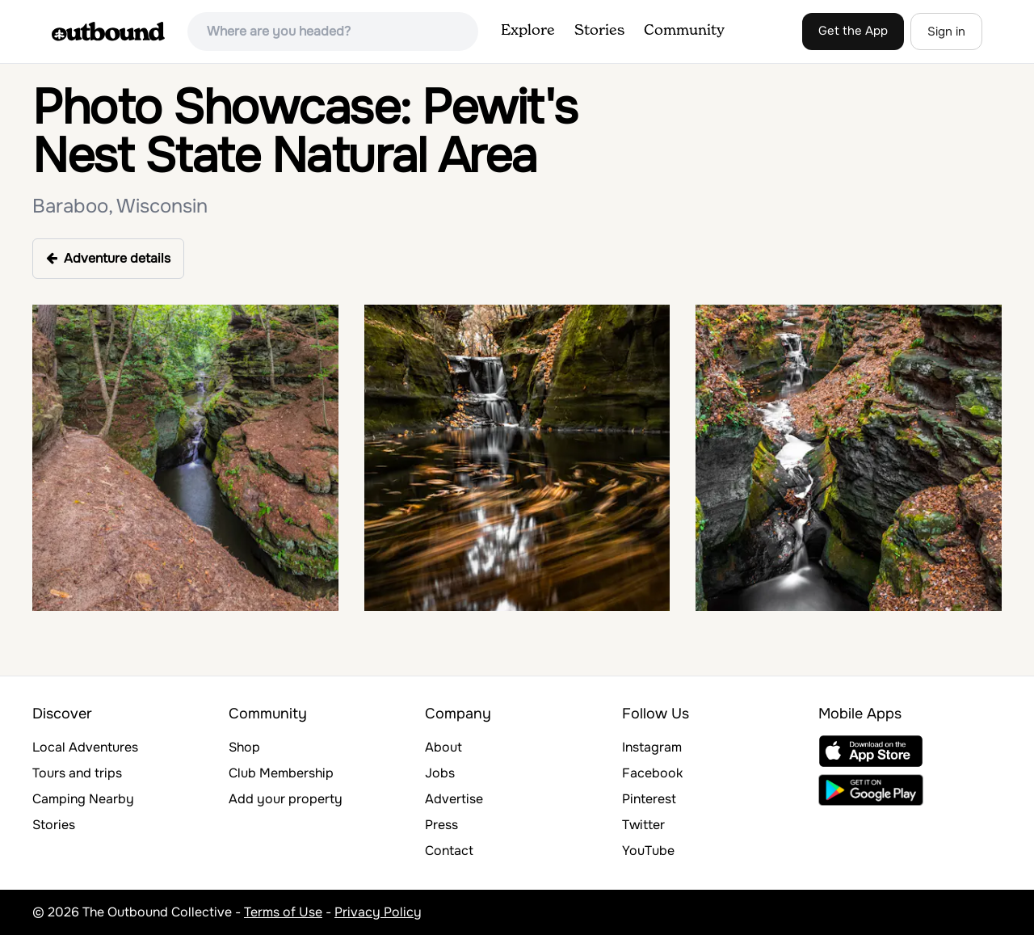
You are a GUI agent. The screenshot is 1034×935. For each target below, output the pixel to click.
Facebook (652, 772)
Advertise (454, 798)
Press (441, 824)
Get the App (853, 31)
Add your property (286, 798)
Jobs (440, 772)
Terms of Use (283, 911)
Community (684, 30)
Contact (449, 850)
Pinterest (649, 798)
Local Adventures (85, 747)
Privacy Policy (378, 911)
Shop (244, 747)
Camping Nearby (83, 798)
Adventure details (108, 258)
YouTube (648, 850)
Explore (528, 30)
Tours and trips (77, 772)
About (443, 747)
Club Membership (281, 772)
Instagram (652, 747)
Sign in (946, 31)
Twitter (643, 824)
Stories (599, 30)
